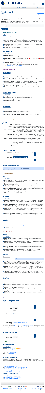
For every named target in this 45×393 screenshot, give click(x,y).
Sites (42, 7)
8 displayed (6, 280)
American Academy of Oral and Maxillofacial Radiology (15, 368)
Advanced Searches (17, 7)
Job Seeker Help (5, 388)
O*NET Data (24, 7)
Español (32, 26)
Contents (3, 29)
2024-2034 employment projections (27, 325)
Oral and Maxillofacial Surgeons (15, 349)
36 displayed (7, 74)
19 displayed (7, 94)
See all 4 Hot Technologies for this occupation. (14, 65)
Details (8, 26)
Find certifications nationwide (20, 157)
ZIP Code (15, 155)
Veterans (26, 26)
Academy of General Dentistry (10, 366)
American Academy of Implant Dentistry (12, 377)
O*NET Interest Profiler (38, 258)
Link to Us (20, 388)
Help (2, 7)
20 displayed (7, 37)
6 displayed (6, 53)
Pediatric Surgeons (13, 352)
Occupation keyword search (38, 2)
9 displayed (6, 198)
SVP (8, 145)
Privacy (38, 388)
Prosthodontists (12, 353)
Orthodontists (12, 351)
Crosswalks (31, 7)
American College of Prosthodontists (11, 378)
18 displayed (17, 364)
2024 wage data (16, 325)
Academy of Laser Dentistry (9, 374)
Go (43, 3)
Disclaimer (41, 388)
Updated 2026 (41, 14)
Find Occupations (8, 7)
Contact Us (10, 388)
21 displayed (7, 178)
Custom (13, 26)
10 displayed (7, 346)
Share (38, 7)
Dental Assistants (12, 348)
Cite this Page (24, 388)
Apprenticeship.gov (25, 168)
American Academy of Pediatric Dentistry (12, 370)
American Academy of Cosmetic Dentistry (12, 376)
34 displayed (7, 108)
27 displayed (7, 236)
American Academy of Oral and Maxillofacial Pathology (15, 367)
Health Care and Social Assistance (20, 322)
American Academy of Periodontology (11, 371)
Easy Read (19, 26)
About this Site (34, 388)
